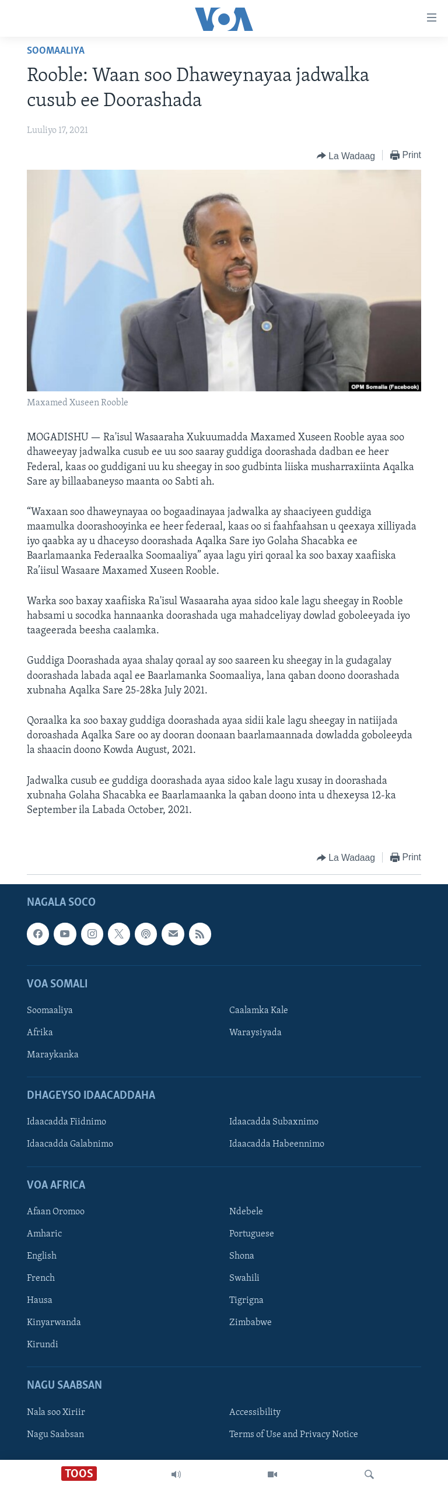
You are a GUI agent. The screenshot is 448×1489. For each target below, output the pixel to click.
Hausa (39, 1300)
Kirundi (42, 1345)
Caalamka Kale (258, 1010)
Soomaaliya (56, 51)
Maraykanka (53, 1055)
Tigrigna (246, 1300)
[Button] (346, 155)
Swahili (244, 1278)
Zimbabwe (250, 1322)
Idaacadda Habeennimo (276, 1145)
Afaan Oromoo (56, 1212)
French (41, 1278)
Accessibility (255, 1412)
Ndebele (246, 1212)
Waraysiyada (255, 1033)
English (42, 1256)
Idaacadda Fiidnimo (66, 1122)
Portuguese (251, 1234)
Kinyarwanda (54, 1322)
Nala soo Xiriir (56, 1412)
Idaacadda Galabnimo (70, 1145)
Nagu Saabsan (55, 1434)
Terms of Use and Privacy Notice (293, 1434)
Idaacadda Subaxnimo (273, 1122)
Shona (241, 1256)
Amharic (44, 1234)
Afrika (40, 1033)
